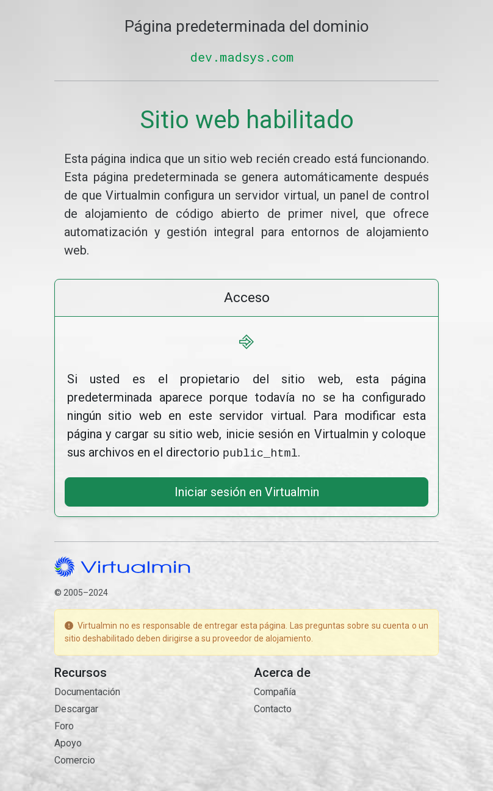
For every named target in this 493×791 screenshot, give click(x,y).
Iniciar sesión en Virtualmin (247, 490)
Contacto (273, 707)
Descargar (76, 707)
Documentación (87, 690)
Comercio (74, 759)
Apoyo (68, 742)
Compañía (275, 690)
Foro (64, 725)
